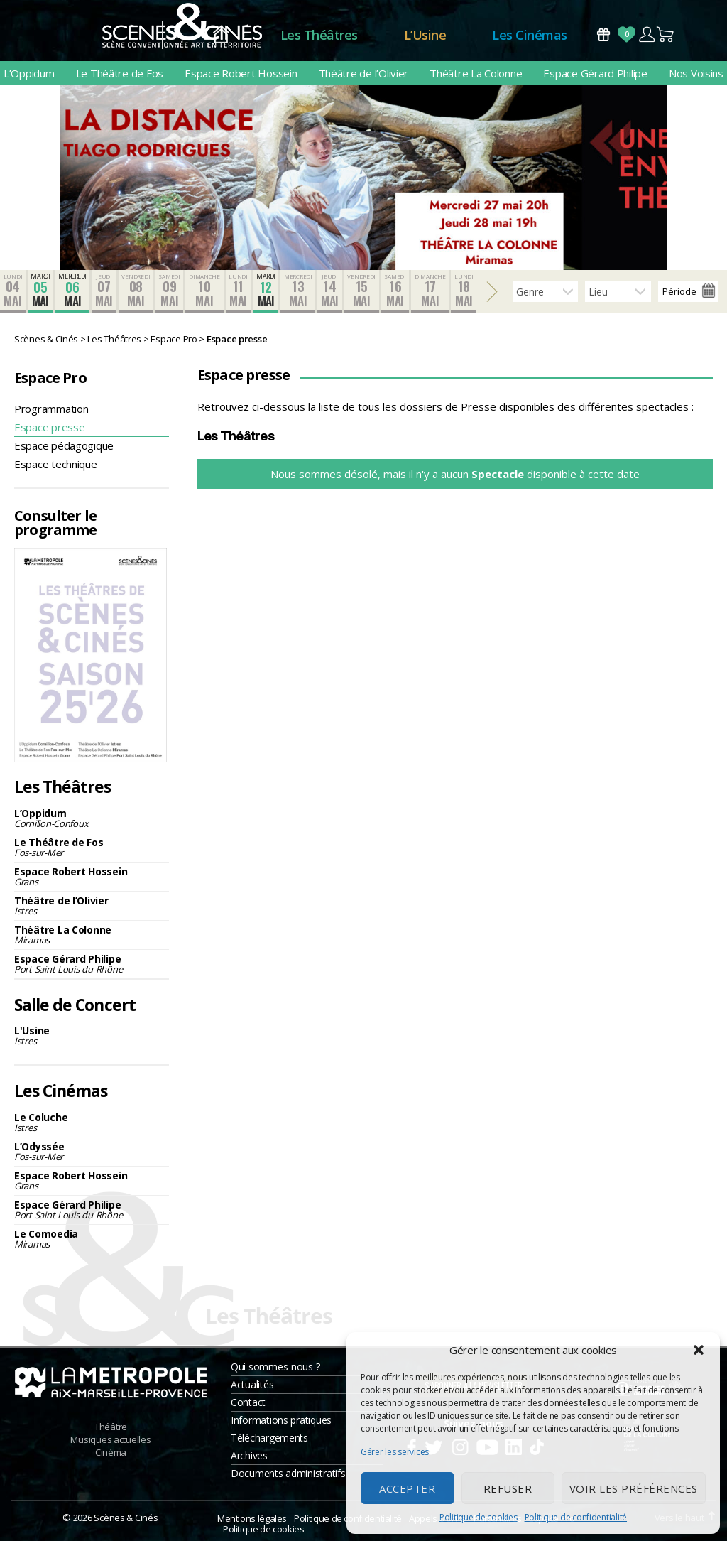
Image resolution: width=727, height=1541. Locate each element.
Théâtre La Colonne (476, 73)
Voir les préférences (633, 1488)
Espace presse (49, 427)
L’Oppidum (29, 73)
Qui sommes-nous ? (275, 1366)
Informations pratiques (281, 1420)
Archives (249, 1455)
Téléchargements (269, 1437)
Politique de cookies (478, 1517)
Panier (666, 34)
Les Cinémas (529, 34)
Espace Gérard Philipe (595, 73)
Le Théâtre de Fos (119, 73)
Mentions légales (252, 1518)
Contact (248, 1402)
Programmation (51, 408)
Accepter (407, 1488)
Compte (646, 34)
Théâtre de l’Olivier (364, 73)
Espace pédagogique (64, 445)
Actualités (252, 1384)
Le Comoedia (91, 1238)
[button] (699, 1350)
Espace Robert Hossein (241, 73)
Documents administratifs (288, 1473)
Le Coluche (91, 1122)
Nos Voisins (696, 73)
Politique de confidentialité (576, 1517)
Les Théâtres (319, 34)
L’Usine (425, 34)
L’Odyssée (91, 1151)
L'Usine (91, 1035)
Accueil (221, 35)
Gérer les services (395, 1452)
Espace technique (55, 464)
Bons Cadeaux (603, 34)
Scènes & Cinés (126, 1517)
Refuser (507, 1488)
